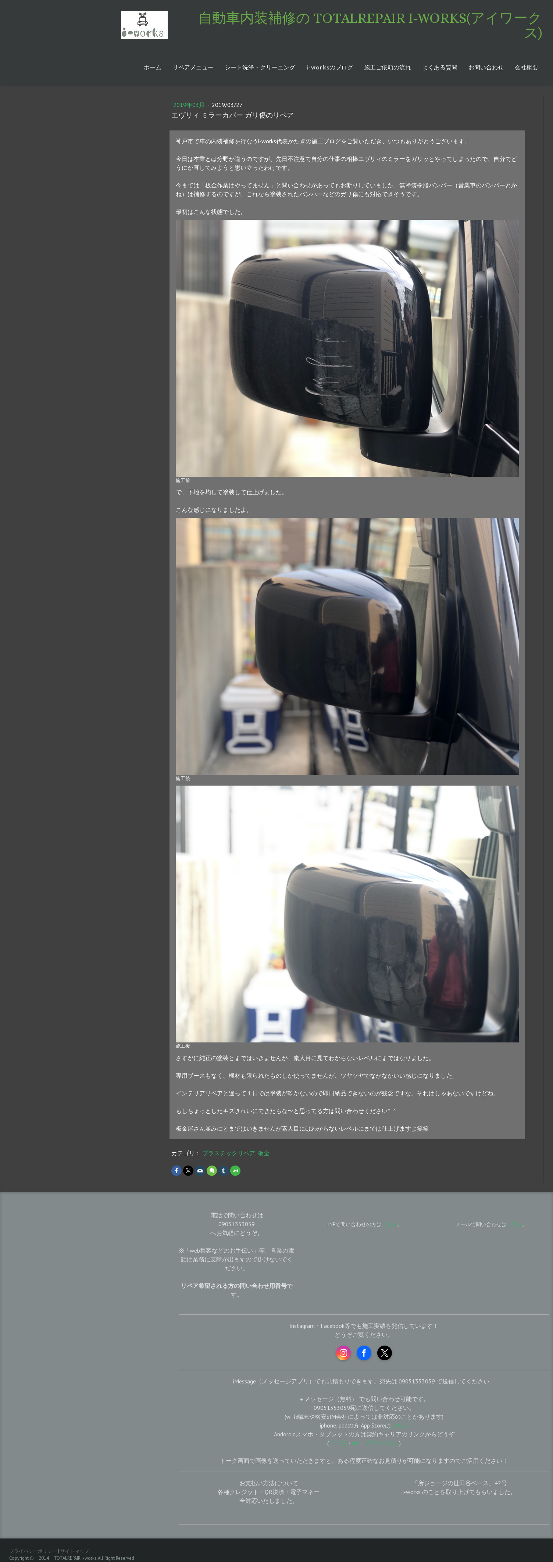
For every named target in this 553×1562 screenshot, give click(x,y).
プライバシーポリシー (33, 1551)
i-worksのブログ (329, 67)
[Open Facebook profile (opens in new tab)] (364, 1353)
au (355, 1443)
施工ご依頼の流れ (387, 67)
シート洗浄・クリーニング (260, 67)
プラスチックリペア (228, 1153)
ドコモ (337, 1443)
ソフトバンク (381, 1443)
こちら (514, 1224)
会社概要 (526, 67)
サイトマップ (74, 1551)
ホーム (152, 67)
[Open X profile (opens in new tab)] (384, 1353)
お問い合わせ (486, 67)
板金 (264, 1153)
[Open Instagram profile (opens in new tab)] (343, 1353)
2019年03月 (189, 104)
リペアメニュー (193, 67)
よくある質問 (439, 67)
